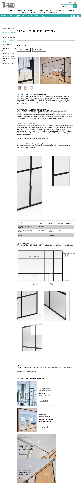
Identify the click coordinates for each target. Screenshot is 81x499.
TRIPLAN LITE (39, 35)
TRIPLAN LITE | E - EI (8, 53)
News (33, 12)
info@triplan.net (65, 16)
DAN (70, 2)
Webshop (11, 10)
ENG (75, 2)
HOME (18, 35)
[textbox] (69, 6)
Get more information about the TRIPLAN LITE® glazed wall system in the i (45, 367)
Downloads (52, 12)
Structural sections (26, 10)
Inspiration (59, 10)
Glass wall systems (45, 10)
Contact (41, 12)
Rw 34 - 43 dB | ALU (9, 37)
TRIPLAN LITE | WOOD (8, 63)
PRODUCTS (24, 35)
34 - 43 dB (45, 35)
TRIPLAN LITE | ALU (7, 56)
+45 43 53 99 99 (50, 16)
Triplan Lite (7, 28)
